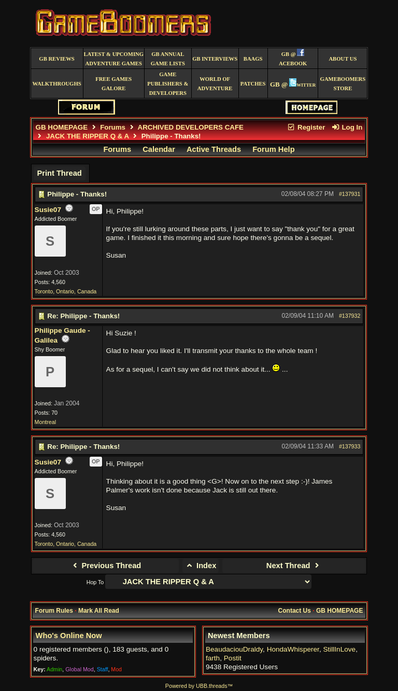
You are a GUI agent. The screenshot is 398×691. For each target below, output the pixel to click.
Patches (253, 84)
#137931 (350, 194)
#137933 (350, 446)
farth (213, 658)
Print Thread (59, 173)
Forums (112, 127)
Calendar (159, 149)
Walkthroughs (56, 84)
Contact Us (294, 610)
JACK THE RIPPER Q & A (87, 136)
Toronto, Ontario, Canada (66, 291)
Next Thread (294, 565)
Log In (346, 127)
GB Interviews (214, 59)
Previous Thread (105, 565)
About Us (343, 59)
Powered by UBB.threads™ (199, 686)
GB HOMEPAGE (62, 127)
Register (306, 127)
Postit (232, 658)
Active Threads (214, 149)
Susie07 (48, 210)
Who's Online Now (69, 635)
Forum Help (273, 149)
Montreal (45, 422)
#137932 (350, 316)
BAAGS (253, 59)
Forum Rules (54, 610)
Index (201, 565)
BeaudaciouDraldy (234, 649)
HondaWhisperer (293, 649)
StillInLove (339, 649)
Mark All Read (98, 610)
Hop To (95, 582)
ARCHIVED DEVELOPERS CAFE (191, 127)
